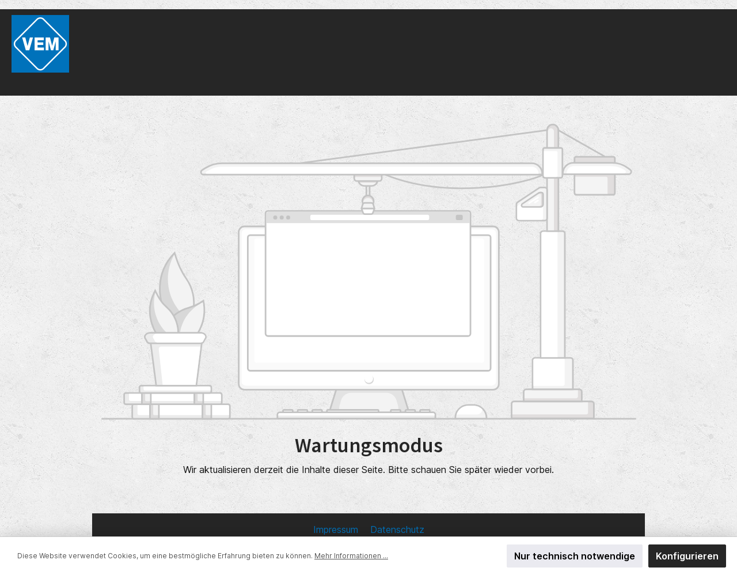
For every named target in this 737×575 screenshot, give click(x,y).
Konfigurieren (687, 556)
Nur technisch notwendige (574, 556)
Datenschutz (397, 529)
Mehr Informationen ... (351, 555)
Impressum (337, 529)
